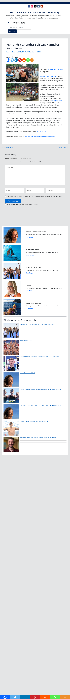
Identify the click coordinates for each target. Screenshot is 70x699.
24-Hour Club (41, 132)
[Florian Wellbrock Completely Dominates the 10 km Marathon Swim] (11, 395)
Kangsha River (58, 69)
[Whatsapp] (28, 61)
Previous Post (7, 147)
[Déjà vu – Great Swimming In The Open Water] (11, 428)
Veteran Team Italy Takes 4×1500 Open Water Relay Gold (37, 324)
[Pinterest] (20, 61)
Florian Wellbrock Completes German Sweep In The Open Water (39, 357)
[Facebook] (8, 61)
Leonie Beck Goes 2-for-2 (27, 373)
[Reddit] (24, 61)
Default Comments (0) (11, 158)
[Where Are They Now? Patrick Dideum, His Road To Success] (11, 444)
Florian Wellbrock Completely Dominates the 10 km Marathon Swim (40, 389)
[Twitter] (12, 61)
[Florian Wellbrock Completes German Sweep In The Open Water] (11, 363)
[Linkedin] (16, 61)
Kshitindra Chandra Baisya (49, 76)
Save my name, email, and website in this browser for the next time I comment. (35, 196)
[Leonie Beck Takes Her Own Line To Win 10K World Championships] (11, 411)
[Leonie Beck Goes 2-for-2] (11, 379)
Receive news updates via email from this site (21, 204)
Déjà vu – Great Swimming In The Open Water (34, 421)
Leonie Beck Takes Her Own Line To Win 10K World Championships (40, 405)
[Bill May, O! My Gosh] (11, 347)
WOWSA (50, 69)
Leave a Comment (12, 52)
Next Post (63, 147)
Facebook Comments (25, 158)
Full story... (29, 237)
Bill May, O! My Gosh (26, 340)
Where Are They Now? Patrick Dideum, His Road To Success (38, 438)
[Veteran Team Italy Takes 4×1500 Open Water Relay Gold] (11, 330)
